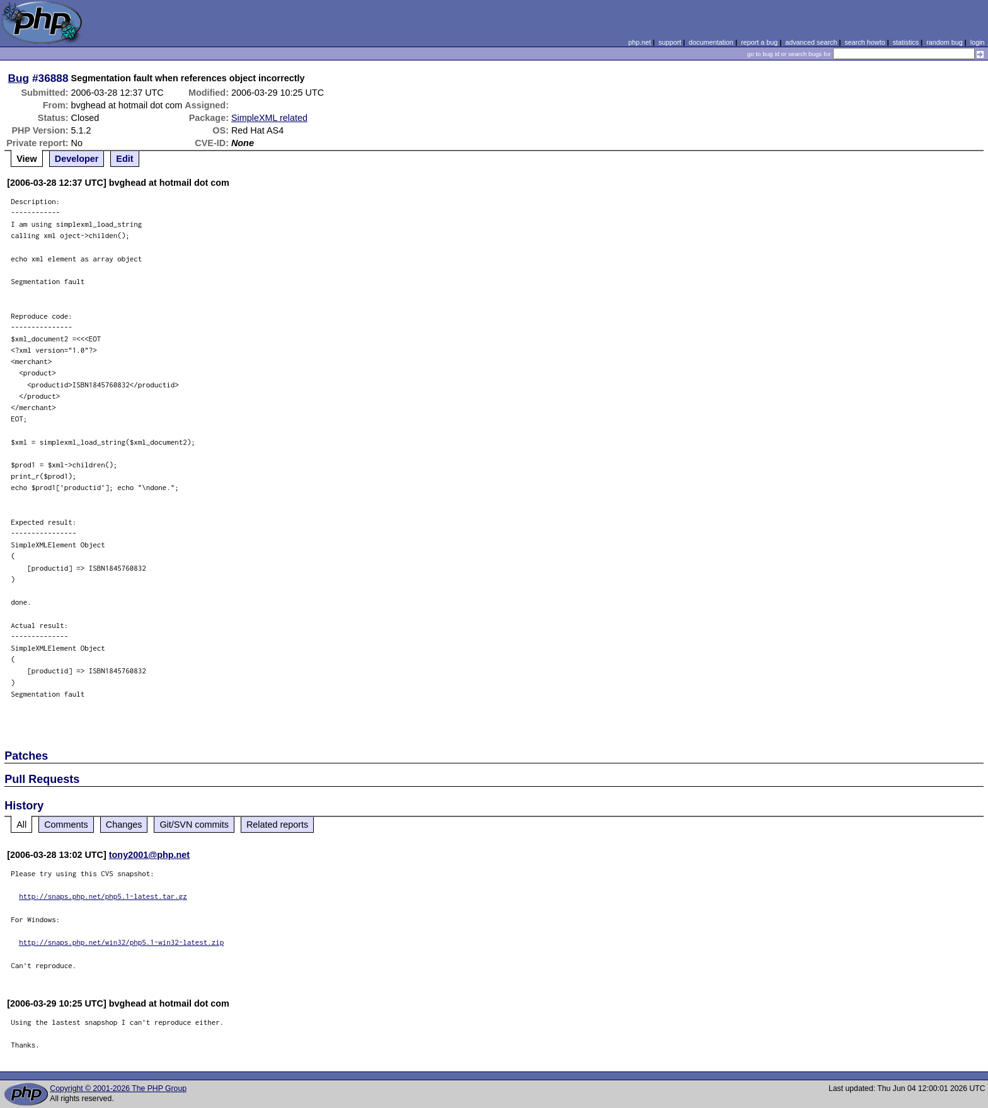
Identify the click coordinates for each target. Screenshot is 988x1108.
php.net (639, 42)
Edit (124, 159)
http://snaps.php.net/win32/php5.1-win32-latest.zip (121, 942)
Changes (124, 825)
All (21, 825)
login (977, 42)
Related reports (277, 825)
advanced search (811, 42)
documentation (711, 42)
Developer (77, 159)
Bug (19, 78)
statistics (906, 42)
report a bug (759, 42)
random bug (944, 42)
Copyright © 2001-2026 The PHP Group (118, 1088)
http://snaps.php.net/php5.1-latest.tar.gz (103, 896)
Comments (66, 825)
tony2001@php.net (149, 855)
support (669, 42)
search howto (864, 42)
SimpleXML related (269, 118)
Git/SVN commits (194, 825)
